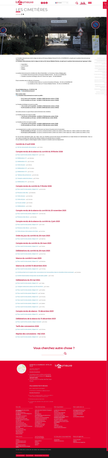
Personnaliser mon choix (41, 455)
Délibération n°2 (22, 161)
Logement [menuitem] (56, 424)
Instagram (44, 3)
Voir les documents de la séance (26, 147)
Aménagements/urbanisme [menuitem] (79, 410)
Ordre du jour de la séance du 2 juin (27, 231)
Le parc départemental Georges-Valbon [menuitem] (23, 447)
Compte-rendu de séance (25, 178)
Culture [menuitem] (17, 439)
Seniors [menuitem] (36, 444)
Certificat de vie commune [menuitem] (41, 418)
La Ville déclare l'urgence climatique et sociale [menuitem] (24, 427)
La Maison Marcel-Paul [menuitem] (21, 442)
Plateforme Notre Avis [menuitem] (59, 441)
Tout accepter (20, 455)
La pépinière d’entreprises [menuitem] (60, 410)
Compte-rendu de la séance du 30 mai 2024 (30, 286)
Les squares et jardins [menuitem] (21, 444)
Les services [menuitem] (18, 421)
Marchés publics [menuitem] (19, 431)
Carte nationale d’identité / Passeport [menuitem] (43, 410)
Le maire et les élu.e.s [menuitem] (20, 412)
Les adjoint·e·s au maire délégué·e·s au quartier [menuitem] (24, 414)
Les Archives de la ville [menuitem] (21, 423)
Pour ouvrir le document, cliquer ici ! (27, 154)
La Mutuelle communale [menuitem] (59, 415)
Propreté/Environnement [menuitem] (78, 411)
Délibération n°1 (22, 158)
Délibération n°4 (22, 181)
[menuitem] (24, 407)
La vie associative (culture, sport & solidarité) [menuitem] (61, 422)
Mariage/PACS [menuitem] (38, 414)
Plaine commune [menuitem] (19, 428)
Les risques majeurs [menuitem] (58, 418)
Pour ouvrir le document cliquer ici (27, 293)
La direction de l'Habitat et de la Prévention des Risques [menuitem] (61, 417)
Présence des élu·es (23, 217)
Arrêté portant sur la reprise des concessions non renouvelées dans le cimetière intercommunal (45, 272)
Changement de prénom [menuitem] (40, 421)
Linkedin (47, 3)
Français (58, 3)
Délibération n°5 (22, 171)
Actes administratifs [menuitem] (20, 417)
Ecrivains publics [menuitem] (39, 426)
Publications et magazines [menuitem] (79, 442)
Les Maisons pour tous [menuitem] (21, 441)
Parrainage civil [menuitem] (38, 422)
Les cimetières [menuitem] (57, 428)
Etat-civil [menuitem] (37, 412)
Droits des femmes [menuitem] (58, 426)
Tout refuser (29, 455)
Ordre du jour (21, 165)
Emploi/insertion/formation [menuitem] (60, 427)
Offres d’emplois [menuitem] (19, 432)
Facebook (42, 3)
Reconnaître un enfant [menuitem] (40, 424)
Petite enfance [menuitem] (38, 440)
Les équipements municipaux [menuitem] (22, 419)
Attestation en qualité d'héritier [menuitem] (42, 417)
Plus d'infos (19, 452)
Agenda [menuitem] (75, 441)
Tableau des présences (24, 175)
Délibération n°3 (22, 168)
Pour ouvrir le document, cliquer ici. (27, 314)
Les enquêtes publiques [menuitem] (78, 416)
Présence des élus (22, 192)
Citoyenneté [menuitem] (56, 439)
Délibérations (21, 206)
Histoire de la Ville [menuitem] (20, 422)
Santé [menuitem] (55, 423)
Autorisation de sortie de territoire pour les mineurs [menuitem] (42, 416)
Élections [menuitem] (37, 411)
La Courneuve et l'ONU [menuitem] (21, 429)
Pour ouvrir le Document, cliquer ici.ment (29, 321)
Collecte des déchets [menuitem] (78, 412)
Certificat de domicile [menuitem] (40, 420)
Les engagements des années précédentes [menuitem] (22, 411)
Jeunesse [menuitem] (37, 443)
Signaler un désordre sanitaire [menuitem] (61, 420)
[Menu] (89, 3)
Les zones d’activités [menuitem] (58, 414)
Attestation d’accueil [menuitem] (39, 425)
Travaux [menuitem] (75, 415)
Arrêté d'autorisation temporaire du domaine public (32, 275)
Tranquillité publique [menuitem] (78, 414)
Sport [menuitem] (17, 443)
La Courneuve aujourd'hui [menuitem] (21, 424)
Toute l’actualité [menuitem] (77, 439)
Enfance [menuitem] (37, 442)
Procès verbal (21, 202)
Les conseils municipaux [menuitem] (21, 415)
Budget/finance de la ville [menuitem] (21, 418)
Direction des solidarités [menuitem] (59, 412)
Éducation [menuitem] (56, 411)
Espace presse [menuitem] (19, 433)
